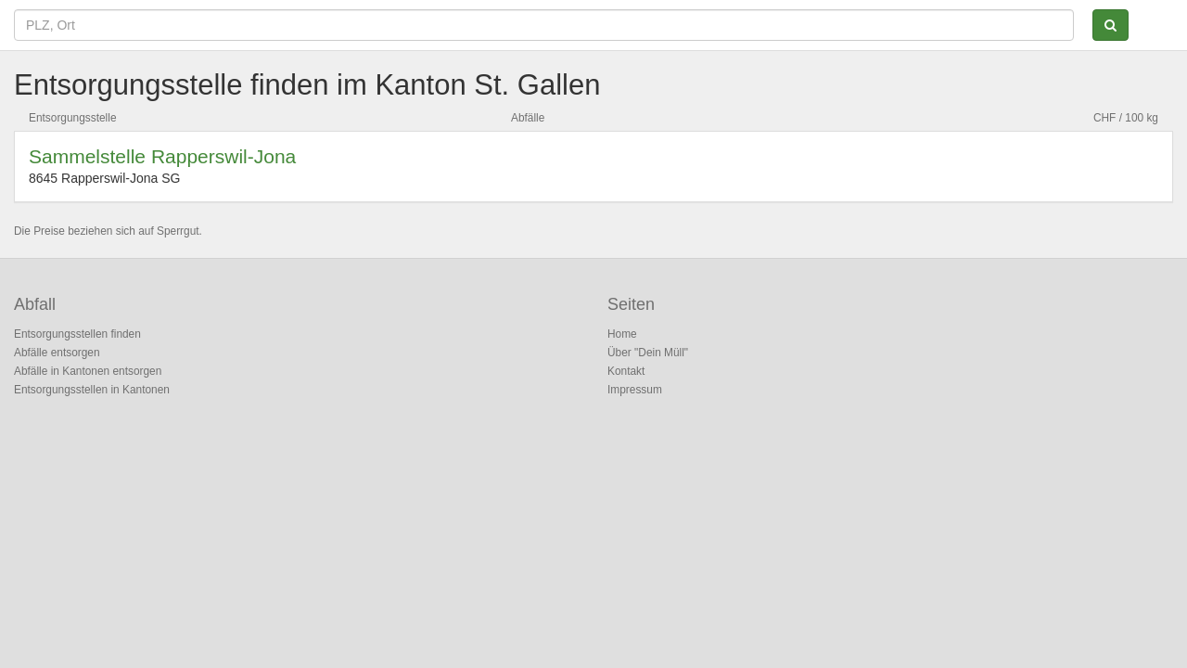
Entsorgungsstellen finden (77, 334)
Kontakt (626, 371)
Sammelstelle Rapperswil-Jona (162, 156)
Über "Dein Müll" (647, 352)
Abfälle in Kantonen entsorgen (87, 371)
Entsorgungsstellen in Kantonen (92, 389)
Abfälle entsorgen (57, 352)
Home (622, 334)
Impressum (634, 389)
